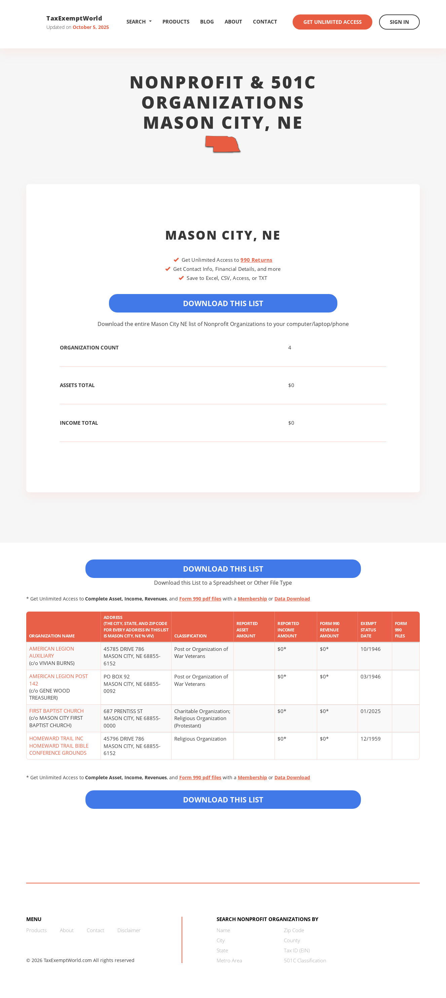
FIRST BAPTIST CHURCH (56, 710)
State (222, 950)
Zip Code (294, 930)
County (292, 940)
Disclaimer (129, 930)
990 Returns (256, 259)
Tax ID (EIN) (297, 950)
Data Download (292, 598)
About (233, 21)
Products (175, 21)
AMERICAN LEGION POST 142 (58, 680)
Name (223, 930)
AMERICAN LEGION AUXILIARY (51, 652)
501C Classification (305, 960)
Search (139, 21)
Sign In (399, 21)
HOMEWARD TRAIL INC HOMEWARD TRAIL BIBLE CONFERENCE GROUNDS (58, 745)
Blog (207, 21)
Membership (252, 598)
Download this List (223, 799)
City (221, 940)
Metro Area (229, 960)
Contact (265, 21)
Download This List (223, 303)
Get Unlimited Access (332, 21)
